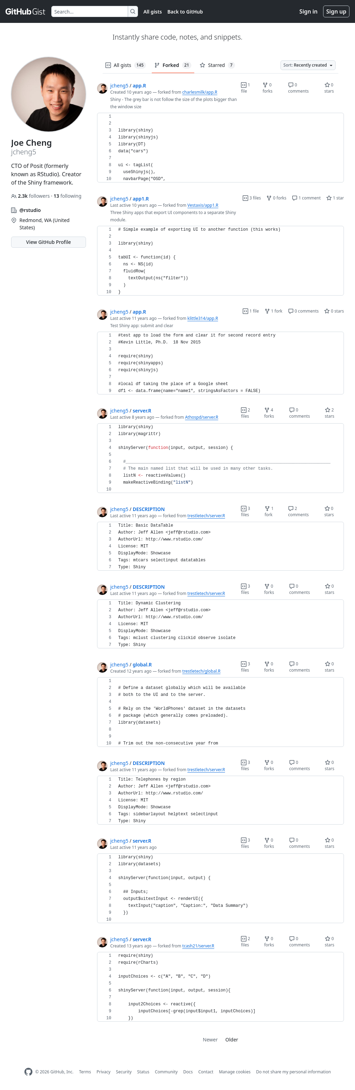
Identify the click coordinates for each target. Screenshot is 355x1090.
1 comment (306, 198)
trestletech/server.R (206, 516)
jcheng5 (119, 85)
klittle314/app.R (203, 318)
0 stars (329, 88)
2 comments (298, 511)
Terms (85, 1072)
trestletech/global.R (201, 671)
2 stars (330, 413)
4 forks (269, 413)
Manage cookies (234, 1072)
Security (124, 1072)
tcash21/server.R (198, 946)
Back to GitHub (185, 11)
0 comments (298, 88)
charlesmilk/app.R (199, 92)
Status (143, 1072)
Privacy (104, 1072)
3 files (252, 198)
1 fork (274, 311)
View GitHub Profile (48, 242)
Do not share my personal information (293, 1072)
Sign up (336, 11)
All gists (153, 11)
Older (231, 1039)
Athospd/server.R (201, 417)
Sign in (309, 11)
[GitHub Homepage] (28, 1071)
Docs (188, 1072)
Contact (205, 1072)
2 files (245, 413)
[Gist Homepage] (26, 11)
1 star (335, 198)
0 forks (267, 88)
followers (31, 196)
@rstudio (30, 210)
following (67, 196)
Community (166, 1072)
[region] (220, 147)
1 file (245, 88)
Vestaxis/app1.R (203, 205)
